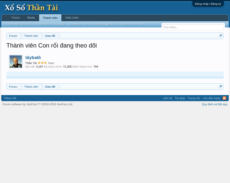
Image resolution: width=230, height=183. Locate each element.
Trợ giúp (180, 98)
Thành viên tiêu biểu (18, 24)
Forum (16, 17)
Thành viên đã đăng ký (50, 24)
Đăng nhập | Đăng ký (208, 3)
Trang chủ (194, 98)
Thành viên (50, 17)
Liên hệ (167, 98)
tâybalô (33, 57)
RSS (224, 98)
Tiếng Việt (10, 98)
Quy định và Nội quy (215, 104)
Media (31, 17)
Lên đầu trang (211, 98)
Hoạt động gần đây (104, 24)
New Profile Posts (132, 24)
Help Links (71, 17)
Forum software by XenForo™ (38, 104)
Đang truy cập (78, 24)
